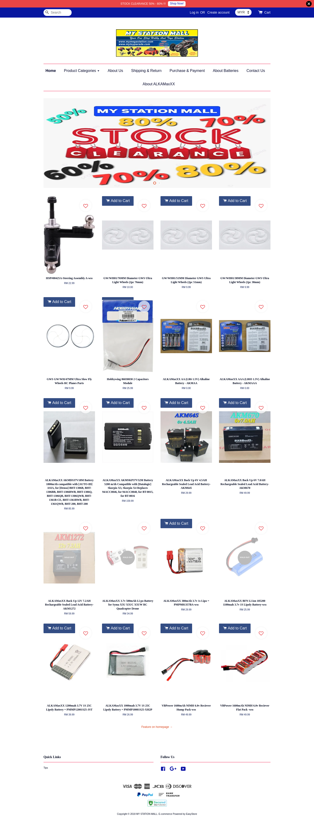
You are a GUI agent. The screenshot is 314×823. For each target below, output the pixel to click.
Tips (46, 768)
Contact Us (255, 71)
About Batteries (225, 71)
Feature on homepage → (156, 727)
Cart (267, 12)
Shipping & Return (146, 71)
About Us (115, 71)
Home (50, 71)
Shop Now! (177, 3)
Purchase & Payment (187, 71)
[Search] (58, 12)
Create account (218, 12)
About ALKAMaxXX (159, 84)
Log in (194, 12)
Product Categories (81, 71)
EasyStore (191, 814)
